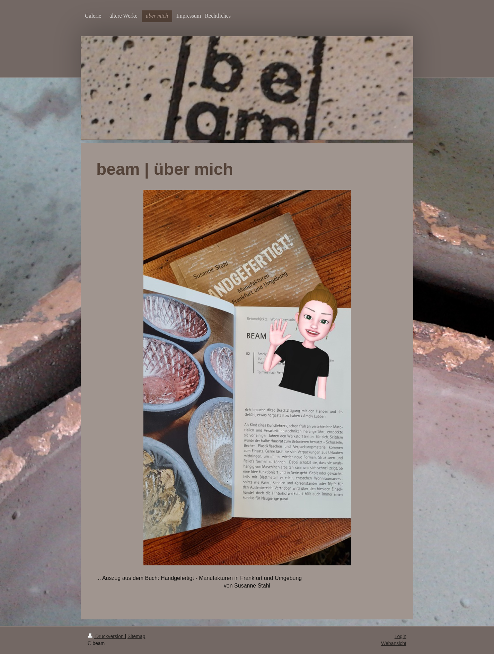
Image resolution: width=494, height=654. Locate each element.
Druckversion (106, 636)
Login (400, 636)
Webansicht (393, 643)
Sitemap (136, 636)
